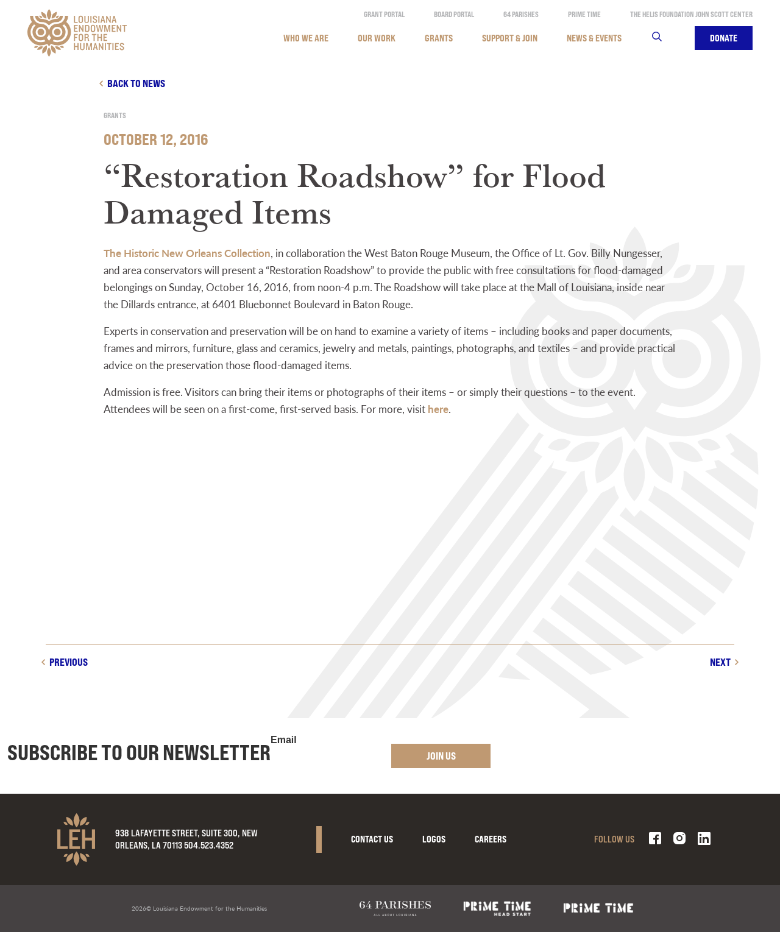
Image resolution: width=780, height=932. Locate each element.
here (438, 408)
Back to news (136, 83)
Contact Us (372, 839)
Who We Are (305, 38)
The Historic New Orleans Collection (187, 252)
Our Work (376, 38)
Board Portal (454, 14)
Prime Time (584, 14)
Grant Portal (384, 14)
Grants (439, 38)
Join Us (441, 755)
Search (664, 38)
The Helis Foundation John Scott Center (691, 14)
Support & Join (509, 38)
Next (720, 661)
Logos (433, 839)
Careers (490, 839)
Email (284, 740)
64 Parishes (521, 14)
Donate (723, 38)
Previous (68, 661)
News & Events (594, 38)
